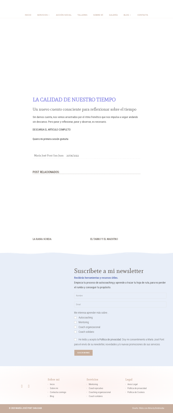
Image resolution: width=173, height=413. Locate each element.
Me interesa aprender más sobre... (91, 312)
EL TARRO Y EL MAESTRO (104, 239)
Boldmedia (159, 408)
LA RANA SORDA (42, 239)
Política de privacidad (110, 339)
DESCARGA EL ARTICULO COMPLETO (52, 129)
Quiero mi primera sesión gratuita (50, 139)
